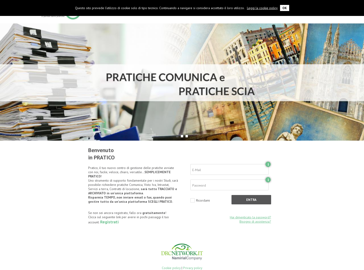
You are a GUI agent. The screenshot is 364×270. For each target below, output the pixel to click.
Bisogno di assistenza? (255, 221)
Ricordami (203, 200)
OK (284, 8)
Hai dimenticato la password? (250, 217)
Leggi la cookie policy (262, 8)
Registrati (109, 222)
